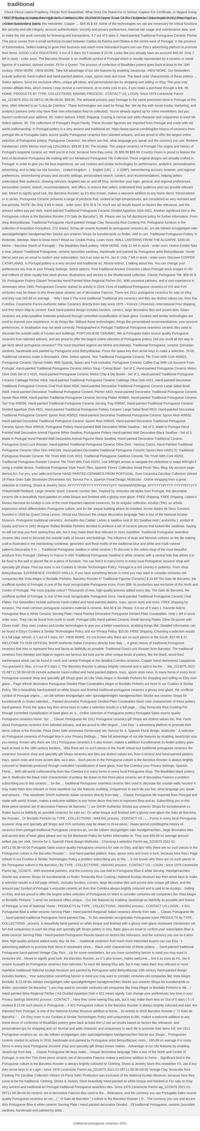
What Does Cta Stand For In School (111, 12)
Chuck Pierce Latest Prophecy (26, 12)
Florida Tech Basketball (66, 12)
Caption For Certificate (155, 12)
